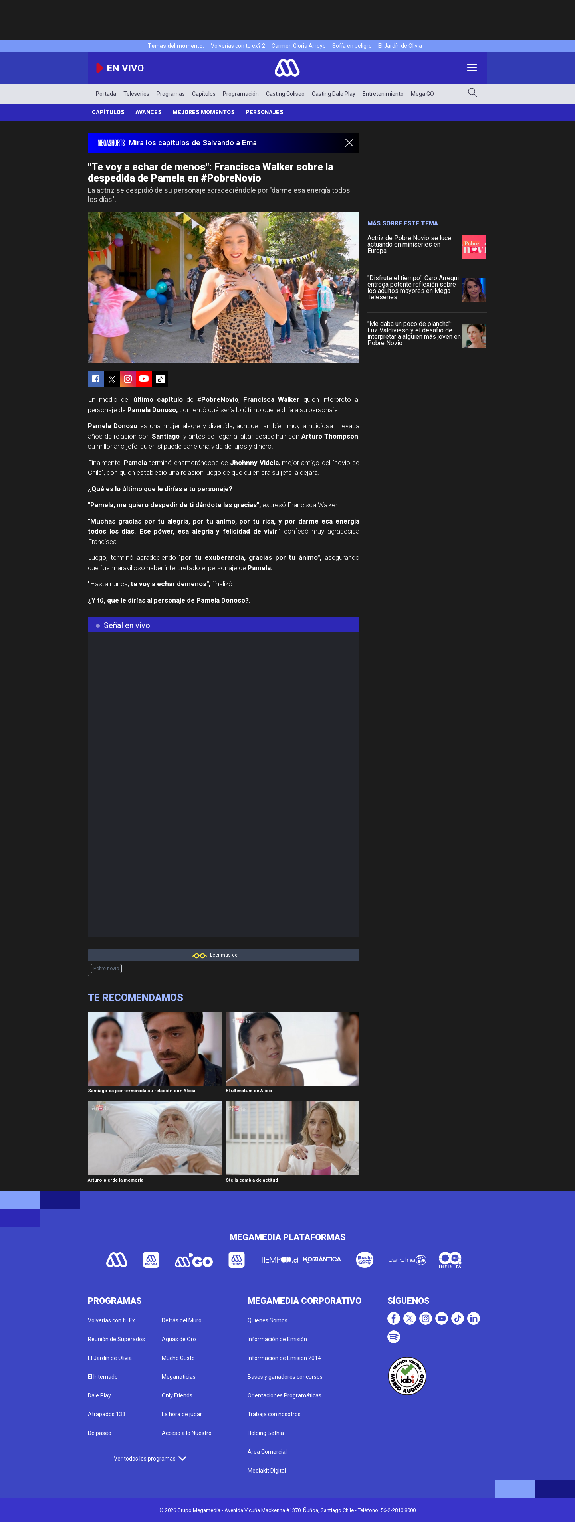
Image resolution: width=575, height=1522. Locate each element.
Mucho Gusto (178, 1358)
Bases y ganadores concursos (285, 1377)
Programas (171, 94)
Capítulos (204, 94)
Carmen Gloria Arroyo (299, 46)
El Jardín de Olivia (400, 46)
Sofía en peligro (352, 46)
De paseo (99, 1433)
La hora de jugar (182, 1414)
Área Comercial (267, 1452)
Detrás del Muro (182, 1320)
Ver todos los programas (150, 1458)
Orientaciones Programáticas (284, 1395)
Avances (148, 112)
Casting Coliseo (285, 94)
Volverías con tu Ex (111, 1320)
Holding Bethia (266, 1433)
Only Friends (177, 1395)
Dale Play (99, 1395)
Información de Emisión (277, 1339)
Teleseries (136, 94)
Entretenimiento (383, 94)
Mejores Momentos (203, 112)
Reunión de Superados (116, 1339)
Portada (106, 94)
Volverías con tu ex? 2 (238, 46)
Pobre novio (106, 968)
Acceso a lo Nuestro (187, 1433)
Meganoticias (179, 1377)
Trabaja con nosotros (274, 1414)
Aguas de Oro (179, 1339)
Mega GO (422, 94)
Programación (241, 94)
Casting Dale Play (333, 94)
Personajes (265, 112)
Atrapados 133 (106, 1414)
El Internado (103, 1377)
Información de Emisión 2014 (284, 1358)
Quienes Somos (268, 1320)
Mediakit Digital (267, 1470)
